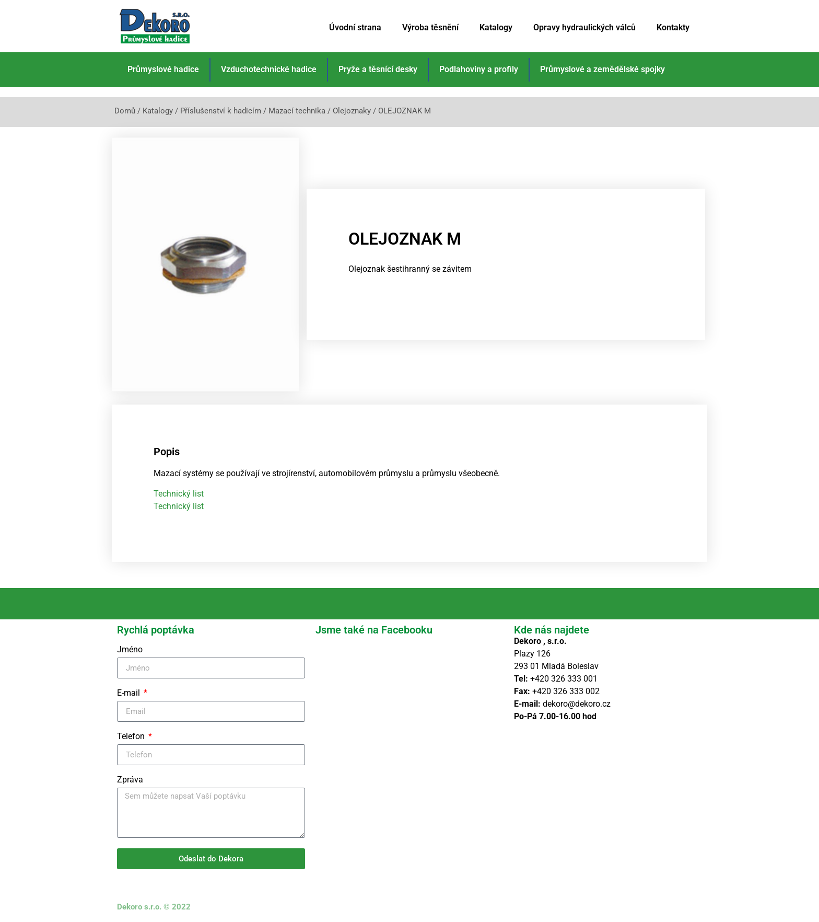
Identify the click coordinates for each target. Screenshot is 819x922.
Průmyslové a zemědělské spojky (602, 69)
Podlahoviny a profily (478, 69)
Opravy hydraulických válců (584, 27)
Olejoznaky (352, 111)
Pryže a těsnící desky (377, 69)
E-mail (129, 689)
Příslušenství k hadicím (220, 111)
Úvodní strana (355, 27)
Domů (124, 111)
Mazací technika (296, 111)
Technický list (179, 490)
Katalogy (495, 27)
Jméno (130, 646)
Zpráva (130, 776)
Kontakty (673, 27)
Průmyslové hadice (163, 69)
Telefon (132, 733)
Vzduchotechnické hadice (269, 69)
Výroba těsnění (430, 27)
